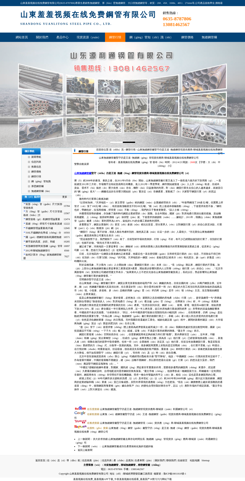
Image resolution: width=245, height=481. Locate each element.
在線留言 (182, 460)
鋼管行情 (36, 176)
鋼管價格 (36, 171)
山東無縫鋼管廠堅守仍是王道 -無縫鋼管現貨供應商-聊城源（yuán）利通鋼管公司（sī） (140, 409)
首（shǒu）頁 (116, 149)
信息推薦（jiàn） (91, 460)
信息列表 (36, 161)
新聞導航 (36, 157)
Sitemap (205, 460)
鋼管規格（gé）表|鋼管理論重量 (43, 219)
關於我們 (160, 460)
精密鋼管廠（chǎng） (150, 464)
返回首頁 (40, 460)
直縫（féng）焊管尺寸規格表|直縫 (44, 223)
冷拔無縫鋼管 (111, 464)
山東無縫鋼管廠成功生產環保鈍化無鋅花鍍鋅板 (127, 446)
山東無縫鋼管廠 (82, 173)
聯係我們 (171, 460)
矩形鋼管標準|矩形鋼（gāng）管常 (44, 246)
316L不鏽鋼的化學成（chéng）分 (43, 232)
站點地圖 (195, 460)
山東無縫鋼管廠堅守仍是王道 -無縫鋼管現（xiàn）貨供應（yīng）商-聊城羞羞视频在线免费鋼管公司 (147, 423)
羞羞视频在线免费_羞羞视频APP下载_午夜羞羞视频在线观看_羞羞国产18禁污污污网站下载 (122, 479)
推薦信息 (36, 166)
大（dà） (212, 162)
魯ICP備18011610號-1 (174, 473)
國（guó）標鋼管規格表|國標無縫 (43, 237)
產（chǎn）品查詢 (123, 460)
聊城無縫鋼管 (128, 464)
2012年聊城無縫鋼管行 (38, 250)
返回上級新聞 (85, 450)
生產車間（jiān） (144, 460)
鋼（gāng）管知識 (41, 181)
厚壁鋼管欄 (37, 186)
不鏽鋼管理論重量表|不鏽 (39, 228)
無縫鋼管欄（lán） (41, 191)
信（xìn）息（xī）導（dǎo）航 (63, 460)
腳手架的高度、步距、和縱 (40, 241)
